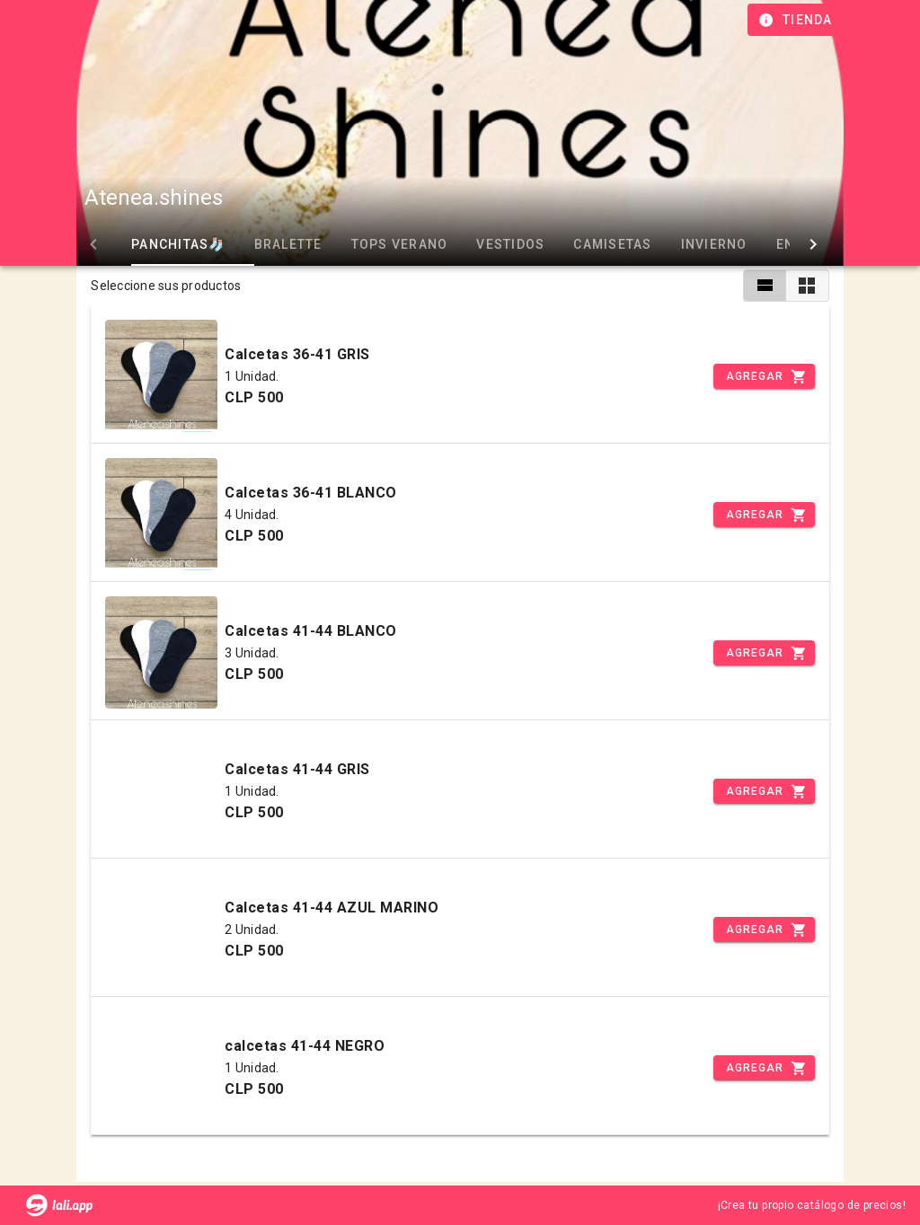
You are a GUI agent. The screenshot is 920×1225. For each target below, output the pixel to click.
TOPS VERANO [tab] (372, 244)
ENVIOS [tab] (775, 244)
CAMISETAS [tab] (586, 244)
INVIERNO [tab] (687, 244)
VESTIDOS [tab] (484, 244)
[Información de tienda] (797, 20)
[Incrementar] (763, 376)
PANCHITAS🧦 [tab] (151, 244)
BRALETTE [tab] (261, 244)
